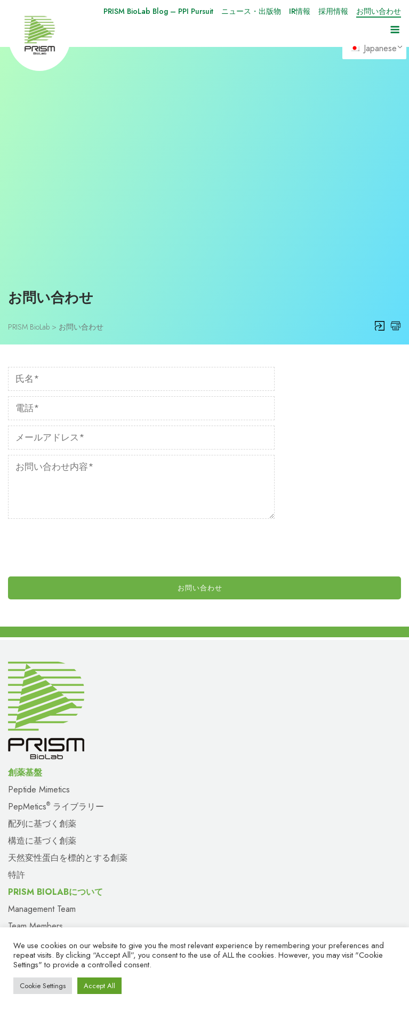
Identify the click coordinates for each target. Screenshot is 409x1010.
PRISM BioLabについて (51, 854)
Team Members (35, 746)
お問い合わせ (378, 11)
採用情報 (333, 11)
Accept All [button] (99, 986)
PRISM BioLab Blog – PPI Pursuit (158, 11)
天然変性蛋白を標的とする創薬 (67, 678)
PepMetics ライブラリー (56, 627)
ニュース (25, 803)
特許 (16, 695)
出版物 (21, 820)
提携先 (21, 871)
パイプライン (230, 854)
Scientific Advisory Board (53, 763)
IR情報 (299, 11)
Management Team (42, 729)
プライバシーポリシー (247, 905)
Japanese (373, 48)
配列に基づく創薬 (42, 644)
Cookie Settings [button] (43, 986)
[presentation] (89, 371)
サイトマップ (33, 905)
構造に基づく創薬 (42, 661)
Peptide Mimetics (39, 610)
